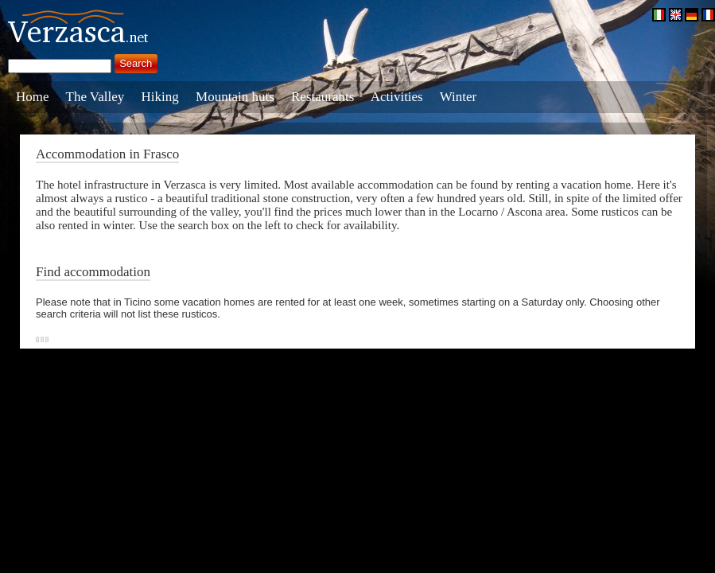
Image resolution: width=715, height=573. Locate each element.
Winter (458, 96)
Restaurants (322, 96)
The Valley (95, 96)
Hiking (160, 96)
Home (32, 96)
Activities (397, 96)
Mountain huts (235, 96)
